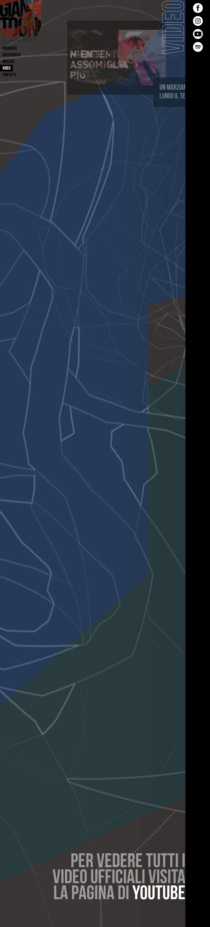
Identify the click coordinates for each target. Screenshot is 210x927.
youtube (158, 894)
